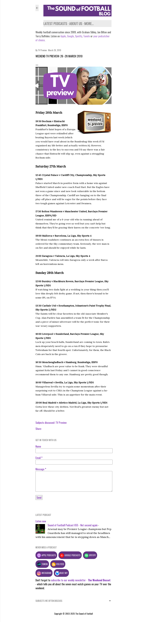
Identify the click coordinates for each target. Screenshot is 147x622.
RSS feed (58, 564)
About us (75, 23)
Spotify (78, 36)
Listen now (40, 521)
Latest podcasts (55, 23)
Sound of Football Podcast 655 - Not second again (73, 525)
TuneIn (86, 36)
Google (70, 36)
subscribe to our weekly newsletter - (80, 580)
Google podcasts (70, 555)
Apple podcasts (46, 555)
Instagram (44, 573)
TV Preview (61, 423)
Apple (63, 36)
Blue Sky (61, 573)
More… (89, 23)
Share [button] (38, 429)
